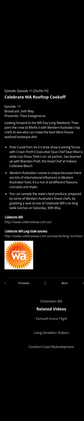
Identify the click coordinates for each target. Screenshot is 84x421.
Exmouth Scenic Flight (51, 319)
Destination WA (51, 301)
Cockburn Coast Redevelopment (51, 347)
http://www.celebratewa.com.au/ (28, 222)
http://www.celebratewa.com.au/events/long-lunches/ (43, 236)
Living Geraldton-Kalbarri (51, 333)
